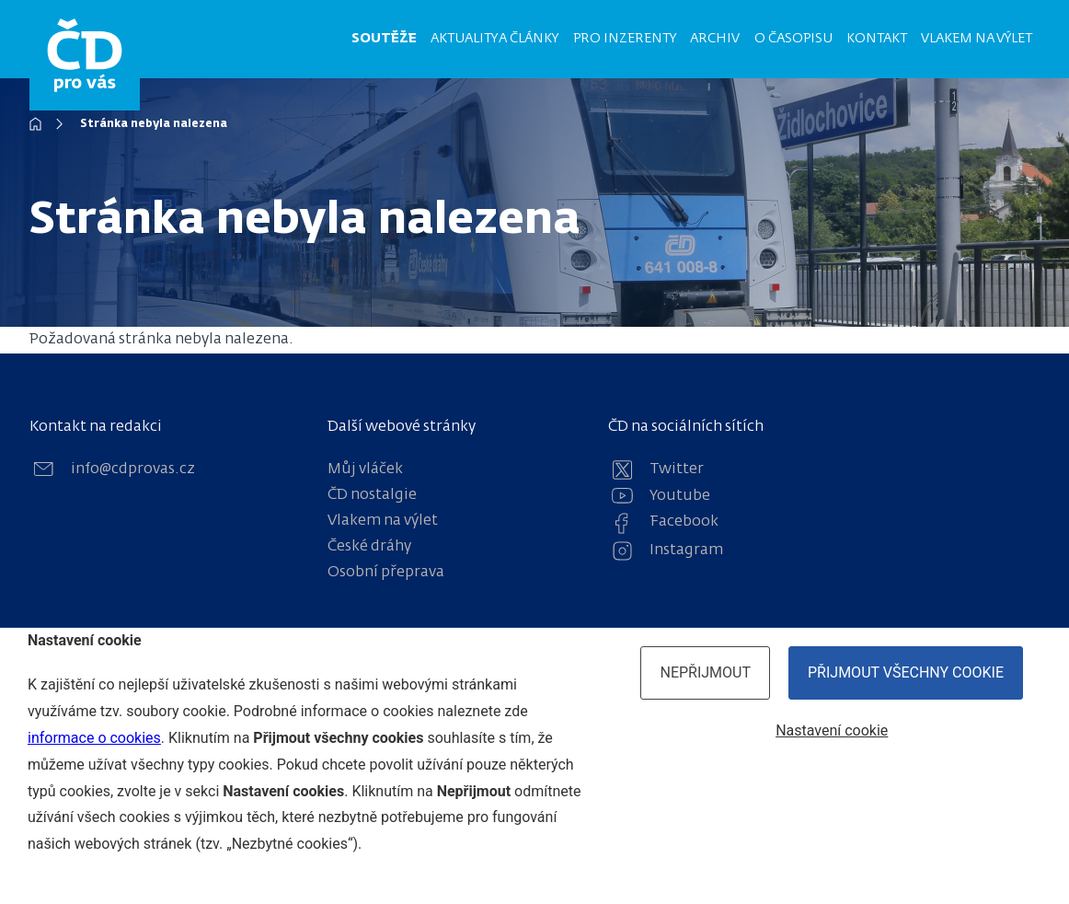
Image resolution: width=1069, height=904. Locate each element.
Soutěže (384, 38)
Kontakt (876, 38)
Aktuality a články (494, 38)
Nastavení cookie (832, 730)
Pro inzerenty (624, 38)
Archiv (715, 38)
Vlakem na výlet (976, 38)
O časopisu (793, 38)
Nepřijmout (705, 672)
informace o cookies (94, 738)
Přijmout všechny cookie (906, 672)
